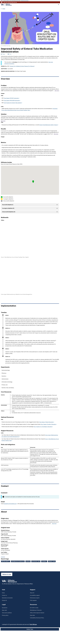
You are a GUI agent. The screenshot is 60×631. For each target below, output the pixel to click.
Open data (32, 615)
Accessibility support (35, 595)
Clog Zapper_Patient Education (46, 422)
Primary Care (51, 561)
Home (3, 8)
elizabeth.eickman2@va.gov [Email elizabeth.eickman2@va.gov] (10, 503)
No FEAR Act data (34, 607)
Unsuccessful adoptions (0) (8, 211)
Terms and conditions (7, 612)
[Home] (29, 5)
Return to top (6, 574)
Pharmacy (44, 561)
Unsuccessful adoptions (8, 200)
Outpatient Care (36, 561)
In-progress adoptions (8, 199)
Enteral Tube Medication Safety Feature (48, 124)
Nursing (28, 561)
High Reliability (5, 561)
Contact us (4, 595)
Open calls (4, 610)
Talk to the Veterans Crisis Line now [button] (10, 2)
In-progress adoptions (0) (8, 208)
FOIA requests (33, 600)
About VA (32, 592)
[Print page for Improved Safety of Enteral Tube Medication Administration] (9, 54)
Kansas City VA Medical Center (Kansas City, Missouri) (22, 66)
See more (57, 90)
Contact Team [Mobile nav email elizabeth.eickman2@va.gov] (30, 629)
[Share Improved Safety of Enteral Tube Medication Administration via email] (3, 54)
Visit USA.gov (33, 624)
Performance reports (34, 597)
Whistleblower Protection (36, 610)
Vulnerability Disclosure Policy (37, 617)
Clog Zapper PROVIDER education (12, 100)
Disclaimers (4, 607)
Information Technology (17, 561)
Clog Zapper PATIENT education (11, 98)
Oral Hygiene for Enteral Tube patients (12, 102)
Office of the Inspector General (37, 612)
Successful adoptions (8, 197)
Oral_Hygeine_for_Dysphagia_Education (43, 426)
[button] (33, 181)
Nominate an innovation (7, 597)
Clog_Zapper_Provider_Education (48, 424)
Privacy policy (5, 615)
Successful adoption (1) (7, 204)
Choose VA (4, 600)
